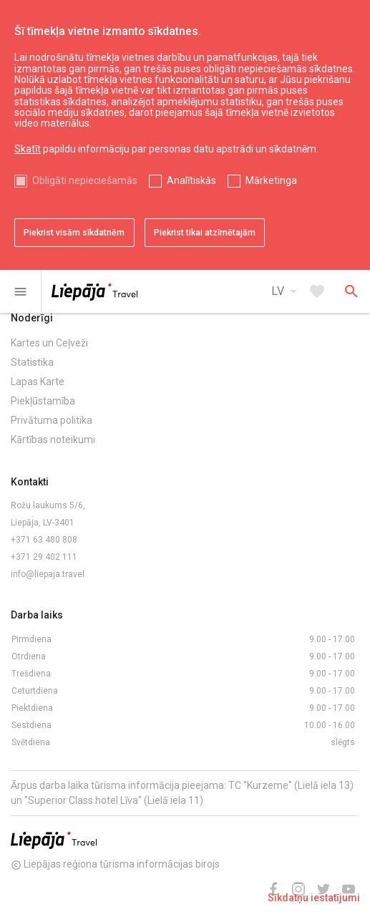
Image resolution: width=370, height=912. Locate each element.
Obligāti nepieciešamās (84, 180)
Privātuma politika (51, 420)
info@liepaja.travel (47, 574)
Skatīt (27, 149)
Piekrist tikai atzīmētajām (204, 233)
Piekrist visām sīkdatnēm (74, 233)
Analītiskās (191, 180)
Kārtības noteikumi (53, 439)
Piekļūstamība (43, 401)
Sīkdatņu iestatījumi (314, 897)
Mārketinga (271, 180)
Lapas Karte (37, 381)
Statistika (32, 362)
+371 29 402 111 (44, 557)
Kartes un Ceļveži (49, 343)
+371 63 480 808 (44, 540)
